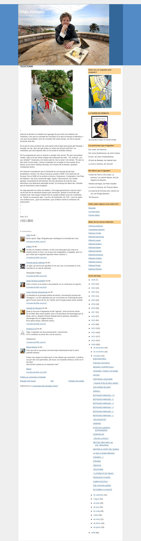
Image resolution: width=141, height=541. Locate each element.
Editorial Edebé (95, 247)
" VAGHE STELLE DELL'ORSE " (106, 383)
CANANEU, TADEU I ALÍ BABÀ (105, 371)
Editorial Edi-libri (95, 251)
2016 (93, 316)
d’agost (96, 499)
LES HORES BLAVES (102, 387)
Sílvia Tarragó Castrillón (35, 281)
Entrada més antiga (76, 381)
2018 (93, 308)
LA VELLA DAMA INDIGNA (104, 453)
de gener (97, 527)
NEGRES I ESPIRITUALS (103, 367)
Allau (28, 235)
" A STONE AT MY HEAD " (103, 473)
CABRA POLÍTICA (100, 481)
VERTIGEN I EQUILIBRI (102, 379)
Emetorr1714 (31, 329)
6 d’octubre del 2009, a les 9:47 (36, 241)
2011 (93, 336)
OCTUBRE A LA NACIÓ (102, 490)
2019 (93, 304)
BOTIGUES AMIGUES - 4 (103, 403)
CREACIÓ (97, 465)
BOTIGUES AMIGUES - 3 (103, 407)
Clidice (29, 246)
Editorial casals (95, 240)
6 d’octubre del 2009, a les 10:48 (36, 276)
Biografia (92, 208)
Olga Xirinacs (32, 12)
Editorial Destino (95, 244)
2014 (93, 324)
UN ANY (96, 375)
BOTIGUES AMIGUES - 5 (103, 399)
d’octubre (97, 356)
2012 (93, 332)
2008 (93, 533)
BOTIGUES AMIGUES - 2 (103, 411)
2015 (93, 320)
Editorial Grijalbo (95, 258)
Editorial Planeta (95, 269)
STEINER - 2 (98, 457)
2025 (93, 280)
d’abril (96, 515)
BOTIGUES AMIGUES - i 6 (103, 395)
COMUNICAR (98, 434)
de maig (96, 511)
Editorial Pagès (95, 265)
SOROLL (96, 391)
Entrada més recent (28, 381)
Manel (28, 369)
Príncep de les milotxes (35, 263)
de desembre (99, 348)
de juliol (96, 503)
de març (97, 519)
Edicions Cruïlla (95, 233)
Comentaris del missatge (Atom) (45, 386)
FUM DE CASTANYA (101, 363)
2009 (93, 344)
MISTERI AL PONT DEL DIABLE (106, 449)
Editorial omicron (95, 262)
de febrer (97, 523)
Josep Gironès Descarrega (37, 292)
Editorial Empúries (96, 255)
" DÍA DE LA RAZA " (101, 438)
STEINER (97, 461)
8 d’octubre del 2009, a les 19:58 (36, 372)
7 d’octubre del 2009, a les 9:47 (36, 342)
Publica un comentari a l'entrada (33, 377)
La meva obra (94, 212)
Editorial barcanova (96, 237)
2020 (93, 300)
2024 (93, 284)
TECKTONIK (98, 469)
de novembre (99, 352)
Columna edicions (96, 226)
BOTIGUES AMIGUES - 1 (103, 415)
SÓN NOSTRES (99, 359)
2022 (93, 292)
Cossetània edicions (97, 230)
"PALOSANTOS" (99, 419)
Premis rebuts (94, 215)
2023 (93, 288)
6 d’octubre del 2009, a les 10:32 (36, 257)
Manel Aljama (31, 347)
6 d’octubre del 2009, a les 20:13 (36, 303)
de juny (96, 507)
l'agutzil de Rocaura (34, 308)
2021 (93, 296)
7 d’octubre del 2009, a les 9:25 (36, 324)
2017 (93, 312)
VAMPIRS (97, 423)
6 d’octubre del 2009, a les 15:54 (36, 287)
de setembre (98, 495)
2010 (93, 340)
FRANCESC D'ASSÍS (101, 477)
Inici (52, 381)
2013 (93, 328)
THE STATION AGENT (102, 485)
